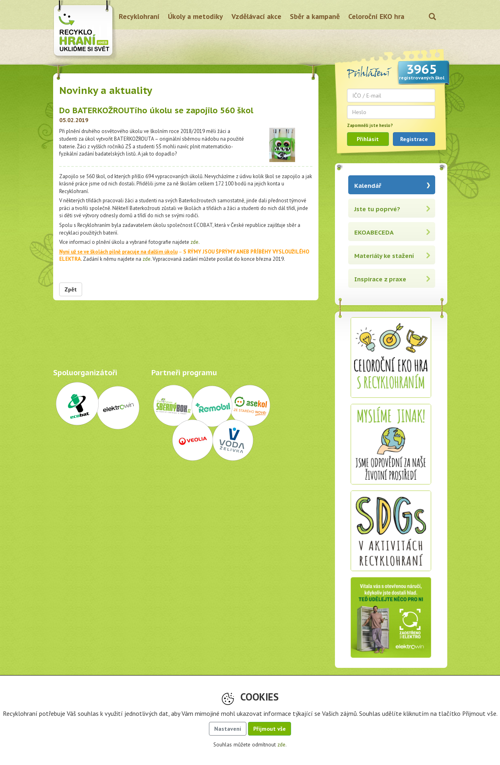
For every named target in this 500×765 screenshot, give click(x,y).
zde (194, 242)
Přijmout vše (269, 728)
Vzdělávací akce (256, 16)
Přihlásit (368, 139)
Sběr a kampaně (315, 16)
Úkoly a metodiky (195, 16)
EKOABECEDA (374, 232)
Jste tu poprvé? (377, 209)
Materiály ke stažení (384, 256)
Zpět (70, 289)
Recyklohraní (139, 16)
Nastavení (227, 728)
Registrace (414, 139)
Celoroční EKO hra (376, 16)
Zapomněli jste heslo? (370, 125)
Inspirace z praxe (380, 279)
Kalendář (367, 185)
